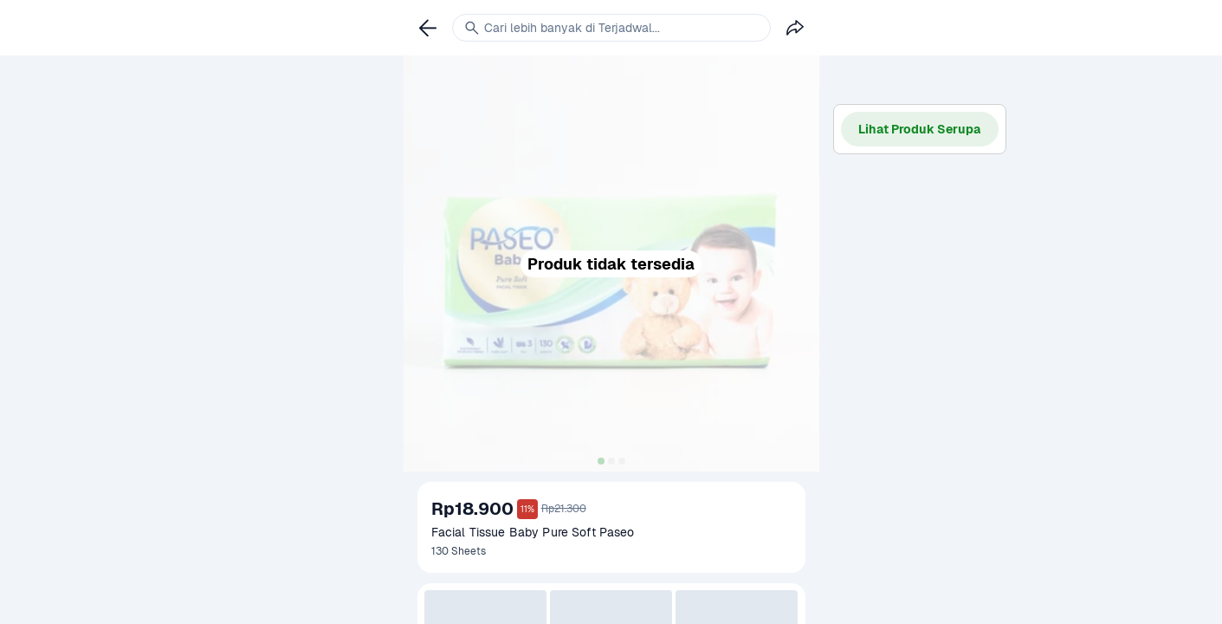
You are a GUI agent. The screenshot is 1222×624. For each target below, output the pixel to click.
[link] (427, 27)
